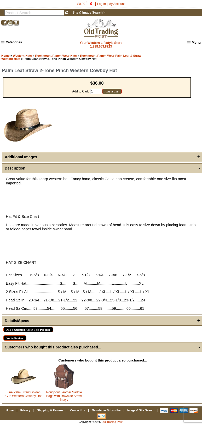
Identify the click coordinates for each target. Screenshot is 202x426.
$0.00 (85, 4)
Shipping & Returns (50, 410)
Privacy (25, 410)
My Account (116, 4)
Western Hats (22, 55)
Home (5, 55)
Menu (194, 42)
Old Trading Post (111, 421)
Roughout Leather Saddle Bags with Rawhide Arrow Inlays (64, 395)
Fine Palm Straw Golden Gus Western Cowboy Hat (23, 394)
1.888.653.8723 (101, 46)
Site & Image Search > (88, 12)
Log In (101, 4)
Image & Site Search (140, 410)
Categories (11, 42)
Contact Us (77, 410)
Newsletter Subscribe (106, 410)
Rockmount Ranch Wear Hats (56, 55)
